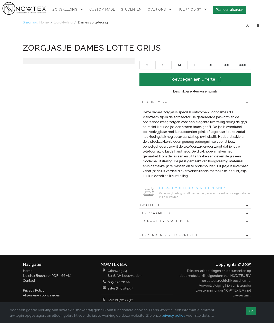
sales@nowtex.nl (120, 288)
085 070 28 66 (119, 282)
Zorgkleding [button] (64, 9)
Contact (29, 281)
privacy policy (173, 315)
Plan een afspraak (229, 10)
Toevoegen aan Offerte (195, 79)
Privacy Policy (33, 290)
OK (251, 311)
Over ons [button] (157, 9)
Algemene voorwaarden (41, 295)
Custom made (102, 9)
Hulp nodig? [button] (189, 9)
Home (28, 271)
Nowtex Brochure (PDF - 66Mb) (47, 276)
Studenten (131, 9)
